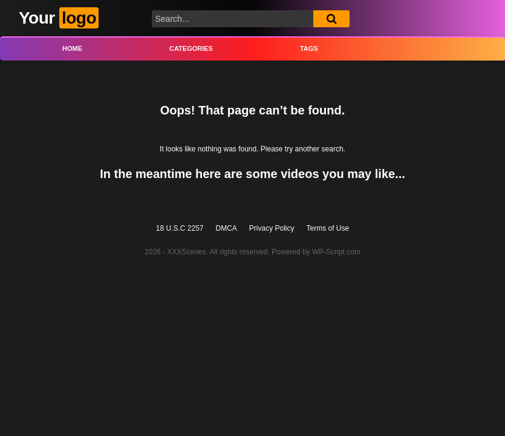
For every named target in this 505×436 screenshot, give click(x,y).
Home (72, 48)
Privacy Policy (272, 228)
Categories (191, 48)
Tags (309, 48)
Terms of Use (328, 228)
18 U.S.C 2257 (180, 228)
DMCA (226, 228)
